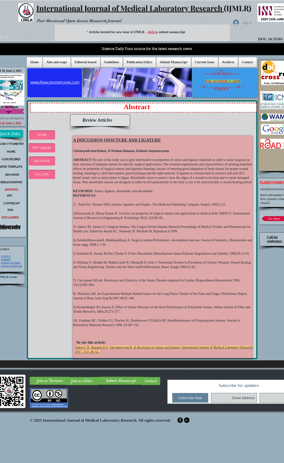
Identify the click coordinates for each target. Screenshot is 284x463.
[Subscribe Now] (190, 398)
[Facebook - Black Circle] (180, 420)
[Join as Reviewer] (50, 381)
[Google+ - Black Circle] (186, 420)
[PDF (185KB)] (42, 148)
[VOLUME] (42, 174)
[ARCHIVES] (42, 161)
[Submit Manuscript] (121, 381)
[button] (111, 62)
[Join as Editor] (82, 381)
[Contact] (150, 381)
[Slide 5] (137, 89)
